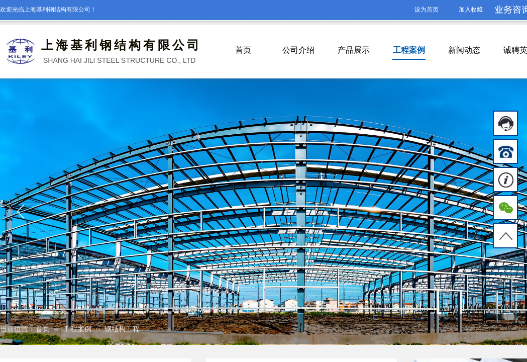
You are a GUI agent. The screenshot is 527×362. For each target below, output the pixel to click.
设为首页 (426, 9)
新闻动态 (464, 50)
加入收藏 (471, 9)
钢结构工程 (122, 329)
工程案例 (409, 50)
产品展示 (354, 50)
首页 (243, 50)
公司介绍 (298, 50)
